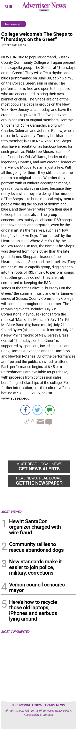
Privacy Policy (62, 710)
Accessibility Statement (38, 715)
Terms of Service (41, 710)
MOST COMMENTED (15, 631)
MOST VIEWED (11, 511)
